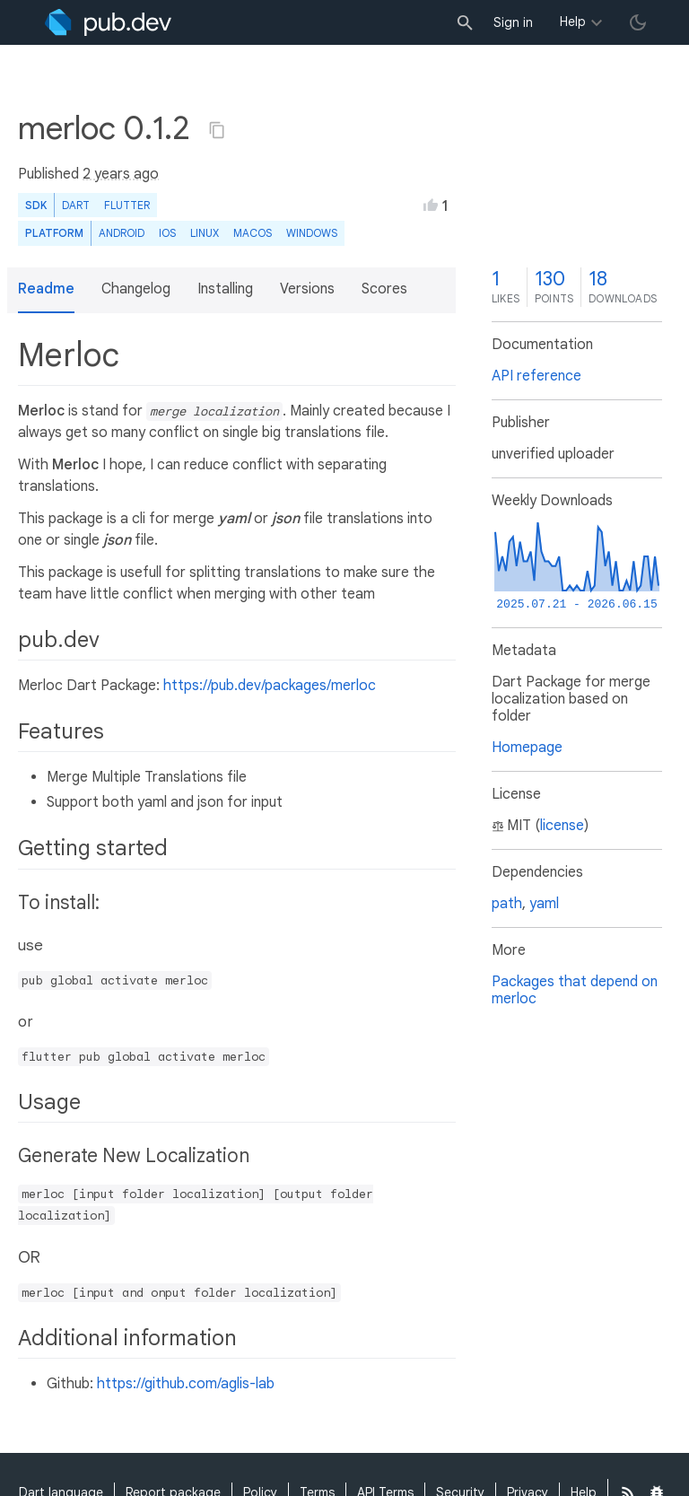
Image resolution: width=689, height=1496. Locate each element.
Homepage (527, 748)
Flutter (127, 205)
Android (121, 233)
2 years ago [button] (121, 174)
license (562, 826)
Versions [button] (307, 289)
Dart (76, 205)
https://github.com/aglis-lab (186, 1384)
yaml (544, 904)
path (507, 904)
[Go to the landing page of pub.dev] (108, 22)
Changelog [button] (135, 289)
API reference (536, 376)
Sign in (513, 22)
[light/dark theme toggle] (638, 22)
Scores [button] (384, 289)
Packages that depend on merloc (575, 990)
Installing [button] (225, 289)
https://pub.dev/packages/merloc (269, 686)
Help (573, 21)
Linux (204, 233)
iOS (167, 233)
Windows (311, 233)
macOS (252, 233)
